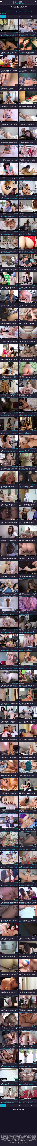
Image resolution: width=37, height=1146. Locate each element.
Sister (14, 957)
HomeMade (15, 665)
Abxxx (35, 86)
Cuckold (9, 505)
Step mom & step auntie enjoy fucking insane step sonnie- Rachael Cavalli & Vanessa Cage (9, 1083)
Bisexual (3, 469)
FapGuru (34, 32)
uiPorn (16, 104)
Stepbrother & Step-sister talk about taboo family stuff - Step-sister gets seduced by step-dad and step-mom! (28, 70)
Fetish (30, 324)
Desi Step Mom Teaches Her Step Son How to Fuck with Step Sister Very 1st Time (9, 884)
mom (15, 10)
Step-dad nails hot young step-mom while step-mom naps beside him (9, 721)
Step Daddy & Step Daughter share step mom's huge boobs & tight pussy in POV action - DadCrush (28, 757)
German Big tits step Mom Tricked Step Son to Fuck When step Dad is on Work (9, 395)
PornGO (16, 936)
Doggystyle (22, 1048)
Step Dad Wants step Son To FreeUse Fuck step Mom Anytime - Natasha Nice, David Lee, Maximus (28, 269)
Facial (14, 71)
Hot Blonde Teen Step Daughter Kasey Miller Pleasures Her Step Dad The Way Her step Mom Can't (28, 305)
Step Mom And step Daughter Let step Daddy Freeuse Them (9, 287)
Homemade (13, 379)
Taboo (14, 451)
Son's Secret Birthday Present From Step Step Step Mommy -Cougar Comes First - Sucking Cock (9, 667)
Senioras (34, 68)
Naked (32, 560)
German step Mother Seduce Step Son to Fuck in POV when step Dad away (9, 486)
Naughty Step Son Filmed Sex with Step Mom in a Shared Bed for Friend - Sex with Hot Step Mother (28, 866)
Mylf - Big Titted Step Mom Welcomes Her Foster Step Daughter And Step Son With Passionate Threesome (28, 233)
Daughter (22, 35)
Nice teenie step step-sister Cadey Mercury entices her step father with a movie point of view (9, 178)
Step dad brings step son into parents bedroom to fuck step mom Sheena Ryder (28, 612)
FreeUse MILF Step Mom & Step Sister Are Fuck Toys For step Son (9, 251)
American (4, 505)
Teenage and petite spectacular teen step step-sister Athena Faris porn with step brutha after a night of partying (28, 124)
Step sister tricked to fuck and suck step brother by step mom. (28, 667)
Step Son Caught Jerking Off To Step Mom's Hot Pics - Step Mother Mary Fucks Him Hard (9, 1010)
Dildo (30, 867)
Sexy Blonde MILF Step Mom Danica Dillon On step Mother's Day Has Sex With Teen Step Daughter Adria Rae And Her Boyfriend (28, 1065)
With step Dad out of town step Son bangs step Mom (9, 432)
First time (30, 469)
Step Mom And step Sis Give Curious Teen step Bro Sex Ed (28, 540)
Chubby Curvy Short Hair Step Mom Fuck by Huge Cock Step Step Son (28, 829)
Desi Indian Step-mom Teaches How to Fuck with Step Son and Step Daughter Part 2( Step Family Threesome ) (9, 70)
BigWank (34, 267)
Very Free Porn (15, 50)
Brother (12, 107)
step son (20, 10)
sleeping (22, 11)
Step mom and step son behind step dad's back (9, 522)
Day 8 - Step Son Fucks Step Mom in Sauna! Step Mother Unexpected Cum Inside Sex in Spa (9, 793)
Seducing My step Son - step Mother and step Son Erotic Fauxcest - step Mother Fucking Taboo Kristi (9, 52)
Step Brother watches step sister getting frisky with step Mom (28, 486)
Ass (21, 71)
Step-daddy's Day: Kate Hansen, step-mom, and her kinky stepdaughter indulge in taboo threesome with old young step (9, 811)
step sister (9, 10)
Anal (8, 324)
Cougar (31, 107)
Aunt (3, 596)
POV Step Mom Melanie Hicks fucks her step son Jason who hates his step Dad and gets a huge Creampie (28, 341)
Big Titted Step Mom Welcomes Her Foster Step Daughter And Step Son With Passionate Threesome (9, 1101)
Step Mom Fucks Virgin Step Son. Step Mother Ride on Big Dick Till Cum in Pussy (28, 884)
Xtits (17, 756)
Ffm (35, 107)
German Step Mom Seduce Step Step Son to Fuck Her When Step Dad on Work (28, 52)
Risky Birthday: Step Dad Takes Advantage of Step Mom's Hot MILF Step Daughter (9, 703)
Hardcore (13, 288)
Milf (15, 35)
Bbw (8, 89)
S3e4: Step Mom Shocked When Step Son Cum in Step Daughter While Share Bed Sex (28, 938)
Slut (14, 722)
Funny (29, 578)
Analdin (34, 520)
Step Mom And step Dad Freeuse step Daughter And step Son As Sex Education (28, 34)
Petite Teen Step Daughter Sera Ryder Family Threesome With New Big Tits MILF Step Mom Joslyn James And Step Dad (9, 233)
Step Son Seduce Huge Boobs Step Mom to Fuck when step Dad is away (9, 359)
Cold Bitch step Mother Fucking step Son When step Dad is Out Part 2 (28, 631)
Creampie (31, 343)
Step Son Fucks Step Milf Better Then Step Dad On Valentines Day (28, 522)
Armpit (26, 903)
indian (25, 10)
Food (34, 324)
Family (11, 35)
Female (34, 867)
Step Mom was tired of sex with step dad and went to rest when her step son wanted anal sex (28, 377)
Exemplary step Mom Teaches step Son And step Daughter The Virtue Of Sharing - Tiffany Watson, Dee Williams (9, 468)
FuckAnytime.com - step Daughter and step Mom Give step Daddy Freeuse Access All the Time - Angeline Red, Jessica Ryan (9, 269)
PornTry (34, 557)
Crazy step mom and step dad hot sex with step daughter (9, 558)
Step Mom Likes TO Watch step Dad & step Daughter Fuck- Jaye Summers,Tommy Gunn (9, 504)
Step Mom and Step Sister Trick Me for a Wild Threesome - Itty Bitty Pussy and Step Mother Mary (9, 992)
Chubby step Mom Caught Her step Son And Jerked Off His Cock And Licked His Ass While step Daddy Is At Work (9, 576)
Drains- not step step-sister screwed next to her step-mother (28, 178)
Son (13, 415)
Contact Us (24, 1144)
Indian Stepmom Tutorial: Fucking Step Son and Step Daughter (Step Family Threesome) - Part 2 (28, 902)
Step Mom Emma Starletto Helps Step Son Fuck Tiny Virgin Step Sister (9, 956)
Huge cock (30, 144)
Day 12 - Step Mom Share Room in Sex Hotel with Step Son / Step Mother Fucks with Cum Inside (28, 811)
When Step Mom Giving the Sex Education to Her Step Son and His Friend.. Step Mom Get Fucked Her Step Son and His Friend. (9, 88)
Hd (9, 126)
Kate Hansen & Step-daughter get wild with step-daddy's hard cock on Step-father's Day (28, 793)
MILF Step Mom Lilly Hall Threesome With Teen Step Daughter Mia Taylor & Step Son (9, 215)
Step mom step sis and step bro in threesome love (28, 106)
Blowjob (26, 53)
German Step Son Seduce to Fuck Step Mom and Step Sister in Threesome (9, 829)
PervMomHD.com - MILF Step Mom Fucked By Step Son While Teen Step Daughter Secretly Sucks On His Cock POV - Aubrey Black (9, 540)
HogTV (34, 104)
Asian (5, 71)
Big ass (21, 53)
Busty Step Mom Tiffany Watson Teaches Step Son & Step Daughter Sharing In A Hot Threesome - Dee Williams (9, 1028)
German (12, 397)
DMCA (15, 1144)
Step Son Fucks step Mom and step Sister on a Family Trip (28, 504)
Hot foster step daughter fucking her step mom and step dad (28, 450)
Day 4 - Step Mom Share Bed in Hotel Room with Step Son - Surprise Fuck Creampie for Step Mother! (28, 775)
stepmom (28, 11)
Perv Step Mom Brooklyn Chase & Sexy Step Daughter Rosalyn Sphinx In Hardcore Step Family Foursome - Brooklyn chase (9, 649)
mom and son (15, 11)
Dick (33, 252)
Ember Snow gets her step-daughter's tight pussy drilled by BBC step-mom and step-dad (9, 739)
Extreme (25, 433)
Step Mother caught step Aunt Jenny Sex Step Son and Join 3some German (9, 685)
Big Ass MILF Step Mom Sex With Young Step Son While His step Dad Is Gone (28, 414)
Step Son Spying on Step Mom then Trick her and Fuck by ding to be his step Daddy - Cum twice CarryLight (9, 612)
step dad (4, 13)
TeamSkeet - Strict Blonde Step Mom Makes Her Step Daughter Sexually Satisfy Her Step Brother (28, 287)
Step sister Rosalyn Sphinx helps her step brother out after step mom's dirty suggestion (28, 721)
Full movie (12, 361)
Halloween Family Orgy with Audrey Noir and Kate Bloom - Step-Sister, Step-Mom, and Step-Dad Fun (28, 1010)
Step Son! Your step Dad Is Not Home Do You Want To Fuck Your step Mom (28, 251)
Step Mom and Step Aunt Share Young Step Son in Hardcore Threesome (9, 902)
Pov (9, 53)
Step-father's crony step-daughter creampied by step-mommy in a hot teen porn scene (28, 685)
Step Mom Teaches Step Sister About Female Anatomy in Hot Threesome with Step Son (28, 1046)
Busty (33, 71)
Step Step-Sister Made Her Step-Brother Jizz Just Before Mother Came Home (9, 106)
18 (2, 71)
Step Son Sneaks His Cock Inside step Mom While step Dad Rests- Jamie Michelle (9, 450)
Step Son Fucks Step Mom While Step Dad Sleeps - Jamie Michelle (28, 974)
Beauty (24, 71)
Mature (16, 89)
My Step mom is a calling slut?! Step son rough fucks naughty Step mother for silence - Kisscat (28, 703)
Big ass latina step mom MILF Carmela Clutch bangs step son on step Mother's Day (28, 558)
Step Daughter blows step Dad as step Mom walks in (28, 576)
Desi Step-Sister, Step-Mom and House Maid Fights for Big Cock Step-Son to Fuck (9, 866)
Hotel (30, 813)
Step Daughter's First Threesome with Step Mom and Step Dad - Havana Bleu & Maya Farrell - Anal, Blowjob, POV (28, 1028)
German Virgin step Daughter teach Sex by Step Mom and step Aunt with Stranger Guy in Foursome (28, 468)
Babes (32, 523)
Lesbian (28, 216)
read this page (20, 1140)
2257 (19, 1144)
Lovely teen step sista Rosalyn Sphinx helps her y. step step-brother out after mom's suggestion (28, 142)
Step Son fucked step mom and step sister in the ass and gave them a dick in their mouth (9, 323)
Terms (11, 1144)
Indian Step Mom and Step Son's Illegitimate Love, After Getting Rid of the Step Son (9, 848)
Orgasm (32, 1066)
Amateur (3, 89)
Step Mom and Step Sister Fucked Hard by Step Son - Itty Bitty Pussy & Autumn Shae (28, 956)
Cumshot (8, 614)
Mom (6, 53)
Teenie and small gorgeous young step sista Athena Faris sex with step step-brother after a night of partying (9, 142)
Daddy (15, 198)
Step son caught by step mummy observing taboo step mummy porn (28, 1083)
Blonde (7, 35)
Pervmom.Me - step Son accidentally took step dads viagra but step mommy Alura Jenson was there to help (9, 305)
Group (30, 668)
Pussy (12, 53)
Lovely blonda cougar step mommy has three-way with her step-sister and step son (28, 160)
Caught (26, 487)
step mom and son (6, 11)
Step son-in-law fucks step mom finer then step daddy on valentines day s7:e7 (9, 197)
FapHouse (34, 50)
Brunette (31, 53)
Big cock (22, 144)
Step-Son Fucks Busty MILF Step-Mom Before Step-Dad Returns (9, 1046)
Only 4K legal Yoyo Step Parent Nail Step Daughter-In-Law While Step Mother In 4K (9, 775)
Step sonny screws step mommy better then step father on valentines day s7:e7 (28, 197)
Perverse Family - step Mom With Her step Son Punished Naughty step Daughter (28, 432)
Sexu (17, 141)
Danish (29, 252)
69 (20, 234)
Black (8, 541)
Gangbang (32, 35)
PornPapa (16, 32)
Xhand (16, 647)
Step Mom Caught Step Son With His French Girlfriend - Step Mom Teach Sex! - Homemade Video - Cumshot (9, 757)
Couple (34, 831)
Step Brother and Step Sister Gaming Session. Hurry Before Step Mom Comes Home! (28, 739)
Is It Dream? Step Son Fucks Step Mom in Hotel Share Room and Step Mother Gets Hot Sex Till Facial (28, 848)
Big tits (3, 35)
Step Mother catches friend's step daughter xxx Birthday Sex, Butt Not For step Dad (9, 1065)
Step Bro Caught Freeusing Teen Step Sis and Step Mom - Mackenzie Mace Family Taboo (28, 992)
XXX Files (34, 231)
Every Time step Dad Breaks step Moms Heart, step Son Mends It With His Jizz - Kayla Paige (9, 414)
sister (33, 11)
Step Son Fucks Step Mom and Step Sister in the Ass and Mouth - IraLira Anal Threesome (9, 974)
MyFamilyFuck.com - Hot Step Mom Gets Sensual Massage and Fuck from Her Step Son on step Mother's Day (9, 631)
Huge (33, 722)
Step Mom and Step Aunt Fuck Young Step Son (9, 938)
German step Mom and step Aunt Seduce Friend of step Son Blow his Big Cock (9, 594)
